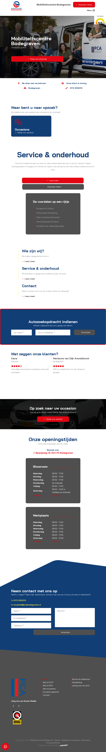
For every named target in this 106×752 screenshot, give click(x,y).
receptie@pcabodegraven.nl (26, 598)
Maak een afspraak (24, 58)
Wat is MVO (48, 679)
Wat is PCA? (48, 676)
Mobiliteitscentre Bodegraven (42, 736)
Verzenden (85, 326)
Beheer (57, 736)
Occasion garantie (51, 685)
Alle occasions (49, 682)
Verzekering (77, 676)
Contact (46, 688)
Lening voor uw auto (80, 679)
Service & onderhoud (81, 673)
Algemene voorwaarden (71, 736)
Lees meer (42, 180)
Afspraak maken (85, 4)
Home (45, 673)
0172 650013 (18, 594)
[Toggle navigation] (94, 12)
